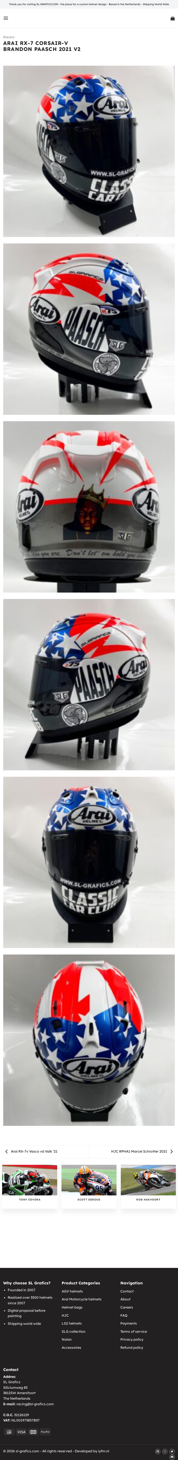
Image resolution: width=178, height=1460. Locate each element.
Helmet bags (72, 1307)
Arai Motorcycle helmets (82, 1299)
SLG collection (73, 1331)
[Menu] (5, 18)
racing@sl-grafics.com (35, 1404)
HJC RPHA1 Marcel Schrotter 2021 (142, 1151)
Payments (128, 1323)
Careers (126, 1307)
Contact (127, 1291)
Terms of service (133, 1331)
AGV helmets (72, 1291)
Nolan (67, 1339)
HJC (65, 1315)
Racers (9, 37)
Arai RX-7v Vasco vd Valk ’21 (31, 1151)
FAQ (123, 1315)
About (125, 1299)
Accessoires (71, 1347)
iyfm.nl (103, 1451)
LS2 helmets (72, 1323)
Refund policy (131, 1347)
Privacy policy (131, 1339)
